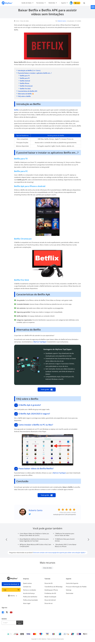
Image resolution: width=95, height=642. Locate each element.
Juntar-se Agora (19, 622)
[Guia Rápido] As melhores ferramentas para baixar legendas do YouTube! (34, 540)
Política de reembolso (30, 597)
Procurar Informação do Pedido (76, 587)
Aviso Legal (26, 603)
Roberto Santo (62, 21)
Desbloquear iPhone (51, 590)
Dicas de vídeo (24, 21)
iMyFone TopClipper (40, 342)
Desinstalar (69, 593)
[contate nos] (93, 7)
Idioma (12, 596)
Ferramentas (40, 3)
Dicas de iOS (49, 583)
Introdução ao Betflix (25, 70)
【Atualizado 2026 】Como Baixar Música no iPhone (65, 545)
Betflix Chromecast (26, 86)
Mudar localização (50, 597)
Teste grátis (47, 389)
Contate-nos (27, 587)
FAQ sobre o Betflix (24, 96)
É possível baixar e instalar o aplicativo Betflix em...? (35, 73)
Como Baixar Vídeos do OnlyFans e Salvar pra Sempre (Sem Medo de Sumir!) (34, 534)
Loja (77, 3)
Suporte (63, 3)
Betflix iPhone (24, 83)
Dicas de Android (50, 600)
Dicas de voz (49, 603)
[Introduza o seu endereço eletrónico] (9, 623)
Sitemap (68, 590)
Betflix (16, 110)
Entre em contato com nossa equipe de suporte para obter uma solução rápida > (59, 553)
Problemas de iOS (50, 593)
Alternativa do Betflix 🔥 (26, 94)
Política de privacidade (30, 600)
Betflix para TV (25, 76)
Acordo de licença (29, 593)
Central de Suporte (72, 583)
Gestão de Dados (27, 3)
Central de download (10, 584)
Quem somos (27, 583)
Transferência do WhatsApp (53, 587)
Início (17, 21)
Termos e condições (29, 590)
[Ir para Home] (7, 3)
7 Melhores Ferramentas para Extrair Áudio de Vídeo (64, 534)
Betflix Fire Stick (25, 89)
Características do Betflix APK (27, 91)
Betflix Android (25, 81)
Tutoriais (47, 579)
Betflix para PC (25, 78)
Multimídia (52, 3)
